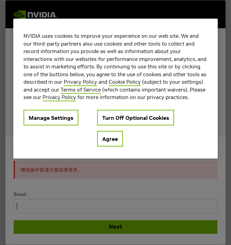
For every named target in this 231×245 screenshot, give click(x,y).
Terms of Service (81, 89)
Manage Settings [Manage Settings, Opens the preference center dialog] (51, 117)
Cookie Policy (125, 82)
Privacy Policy (80, 82)
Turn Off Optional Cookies (135, 117)
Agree (110, 138)
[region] (115, 89)
